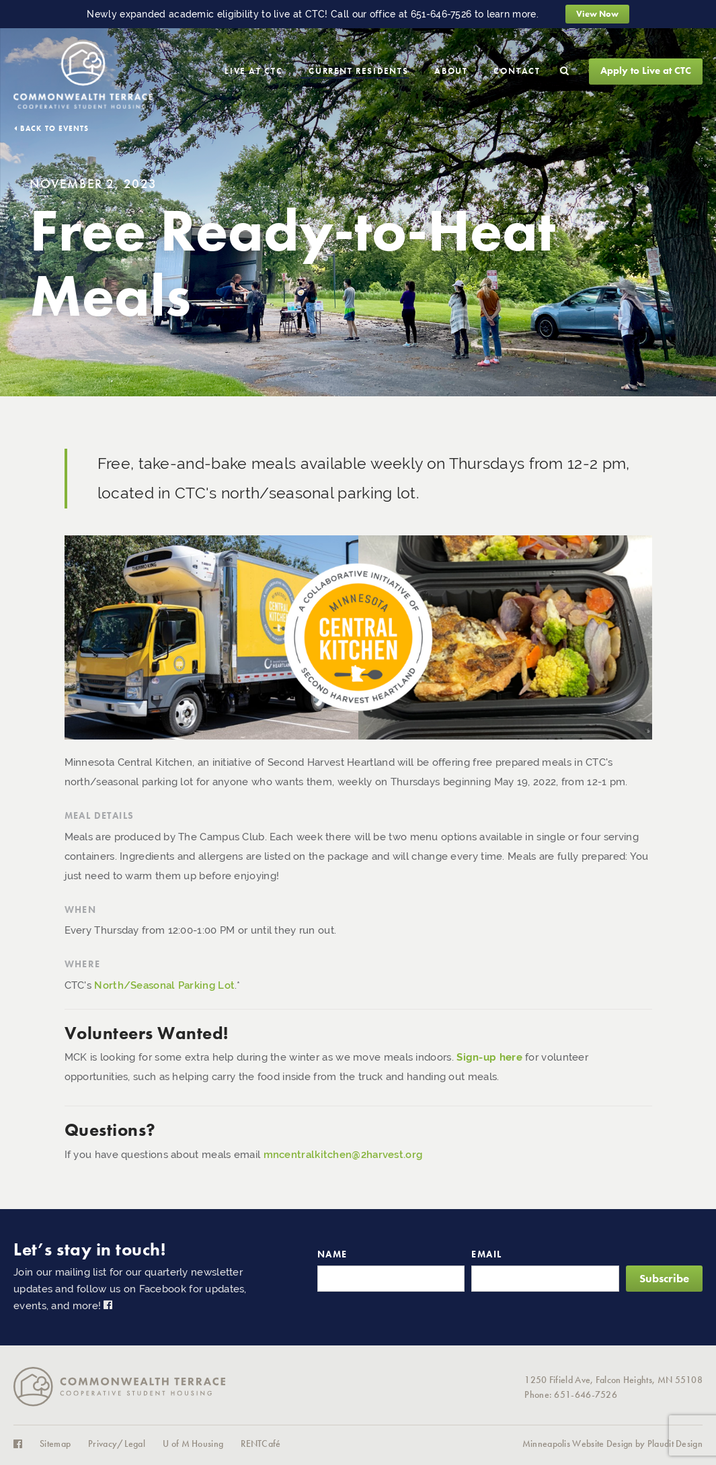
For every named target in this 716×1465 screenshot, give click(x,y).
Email (486, 1254)
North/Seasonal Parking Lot (164, 985)
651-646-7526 (441, 13)
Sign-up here (489, 1057)
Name (332, 1254)
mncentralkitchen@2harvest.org (343, 1155)
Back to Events (54, 128)
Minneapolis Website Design (577, 1444)
